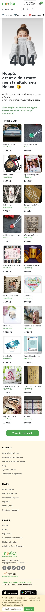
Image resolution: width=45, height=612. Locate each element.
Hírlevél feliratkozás (10, 453)
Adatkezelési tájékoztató (13, 546)
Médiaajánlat (7, 506)
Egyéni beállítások (13, 609)
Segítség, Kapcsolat (10, 510)
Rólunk (5, 526)
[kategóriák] (8, 9)
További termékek (22, 433)
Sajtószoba (7, 534)
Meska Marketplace (10, 498)
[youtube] (18, 568)
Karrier (5, 530)
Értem (29, 609)
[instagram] (9, 568)
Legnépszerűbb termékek (13, 461)
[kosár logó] (39, 3)
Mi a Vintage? (8, 489)
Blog (4, 466)
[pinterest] (14, 568)
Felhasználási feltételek (12, 538)
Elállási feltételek (9, 542)
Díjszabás (6, 502)
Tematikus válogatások (12, 474)
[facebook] (4, 568)
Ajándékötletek (9, 470)
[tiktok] (23, 568)
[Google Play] (10, 592)
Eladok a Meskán (9, 493)
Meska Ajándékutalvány (12, 457)
